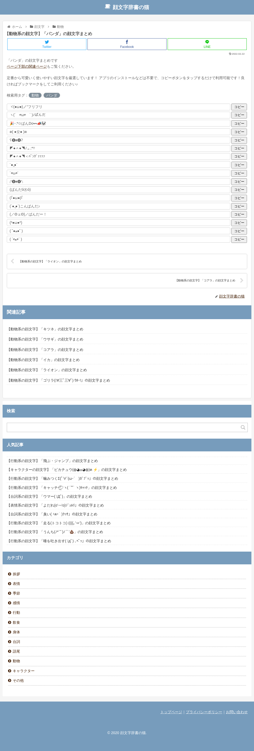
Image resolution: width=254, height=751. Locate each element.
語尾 (16, 651)
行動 (16, 612)
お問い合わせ (237, 712)
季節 (16, 593)
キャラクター (24, 671)
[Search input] (124, 427)
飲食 (16, 622)
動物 (35, 95)
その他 (18, 680)
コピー (239, 107)
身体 (16, 632)
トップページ (171, 712)
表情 (16, 584)
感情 (16, 603)
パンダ (51, 95)
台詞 (16, 642)
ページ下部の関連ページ (27, 66)
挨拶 (16, 574)
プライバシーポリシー (204, 712)
